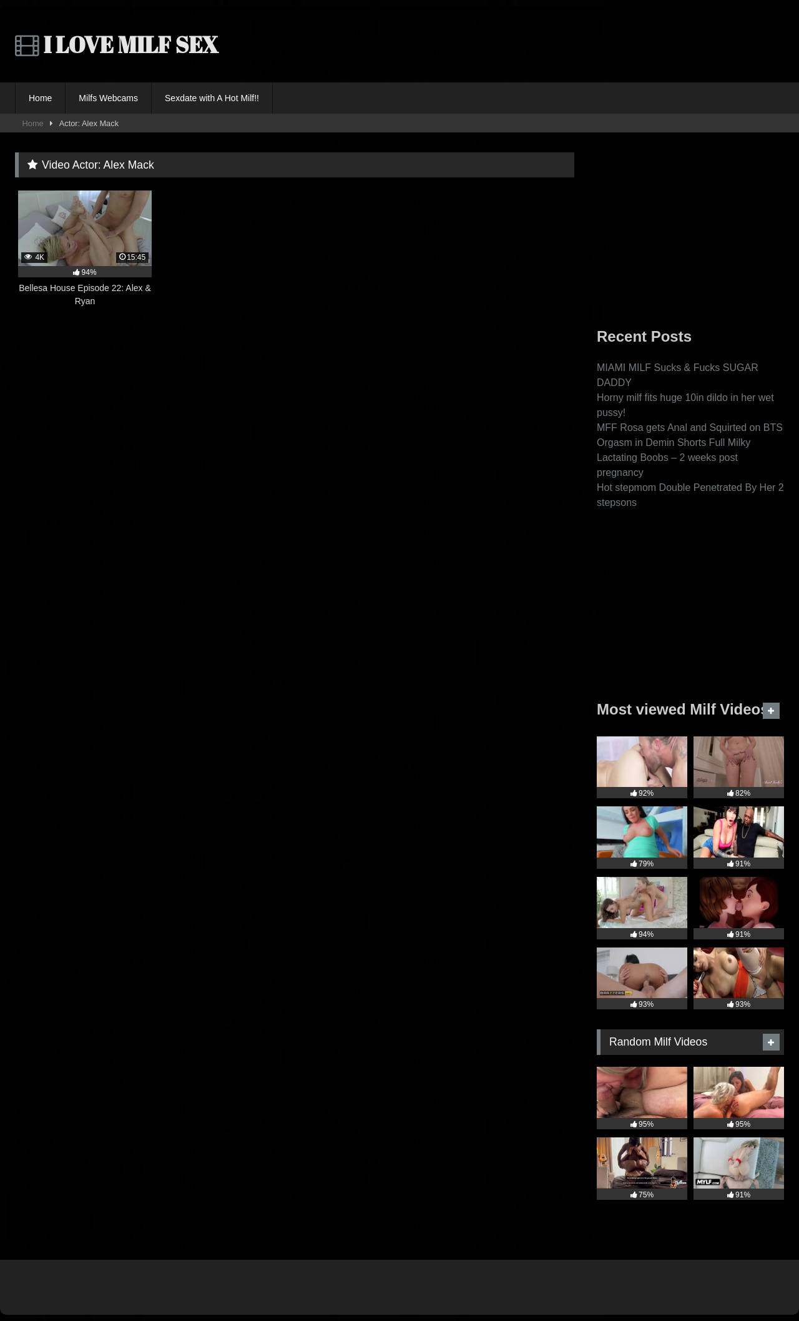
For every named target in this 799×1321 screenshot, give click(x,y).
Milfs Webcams (108, 98)
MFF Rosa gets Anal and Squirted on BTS (690, 427)
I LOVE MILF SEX (116, 44)
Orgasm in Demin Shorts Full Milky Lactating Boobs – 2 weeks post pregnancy (673, 457)
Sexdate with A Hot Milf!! (212, 98)
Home (40, 98)
